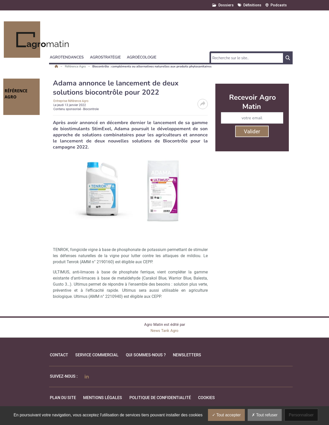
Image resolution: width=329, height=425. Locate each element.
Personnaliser (301, 415)
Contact (59, 355)
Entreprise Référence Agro (70, 101)
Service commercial (96, 355)
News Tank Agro (164, 330)
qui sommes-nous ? (146, 355)
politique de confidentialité (160, 397)
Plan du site (63, 397)
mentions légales (102, 397)
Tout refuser (265, 415)
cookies (206, 397)
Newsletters (187, 355)
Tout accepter (226, 415)
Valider (252, 131)
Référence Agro (76, 66)
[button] (69, 56)
